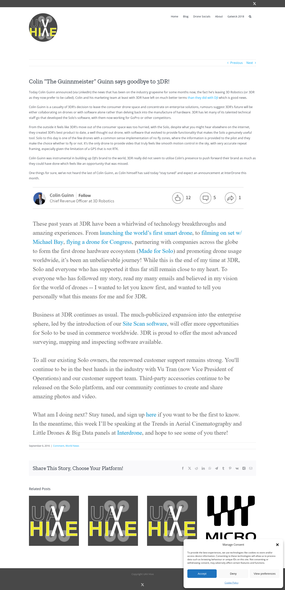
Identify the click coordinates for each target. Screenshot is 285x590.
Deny (233, 573)
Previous (236, 63)
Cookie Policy (231, 582)
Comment (58, 445)
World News (72, 445)
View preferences (265, 573)
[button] (277, 545)
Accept (202, 573)
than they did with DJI (203, 98)
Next (249, 63)
